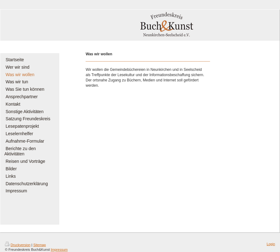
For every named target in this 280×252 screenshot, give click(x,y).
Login (271, 244)
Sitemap (39, 245)
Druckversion (17, 245)
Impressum (59, 249)
